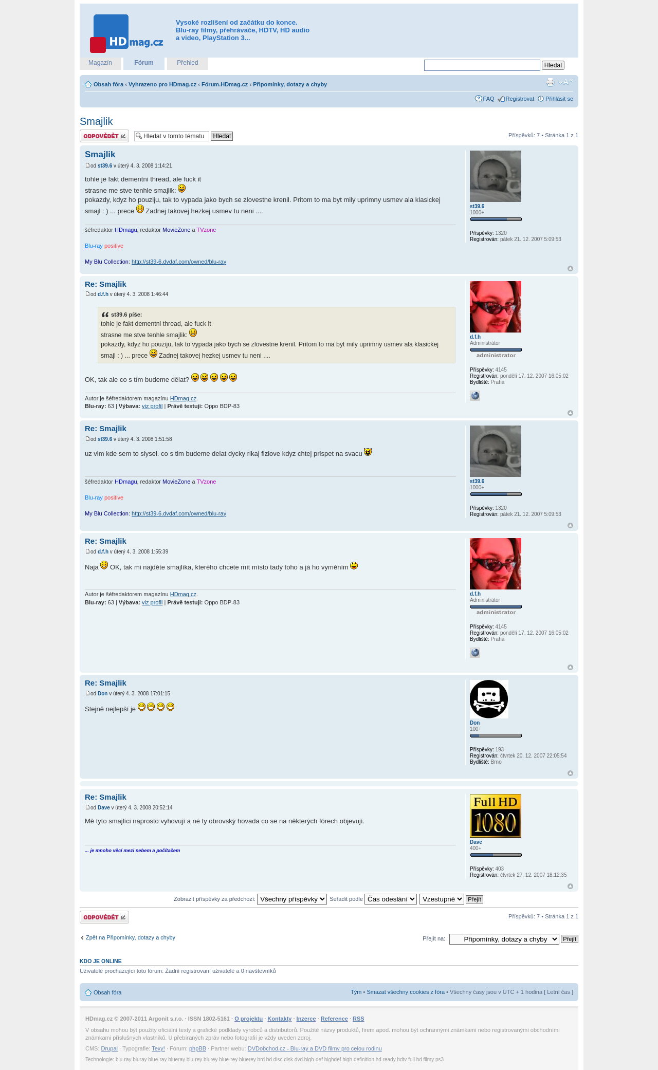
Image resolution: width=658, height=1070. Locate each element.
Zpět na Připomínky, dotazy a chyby (130, 937)
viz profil (152, 406)
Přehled (187, 62)
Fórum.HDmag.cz (225, 84)
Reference (334, 1019)
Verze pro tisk (550, 82)
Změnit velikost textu (565, 82)
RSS (358, 1019)
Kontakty (279, 1019)
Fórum (143, 62)
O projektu (248, 1019)
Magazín (100, 62)
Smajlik (96, 121)
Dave (104, 807)
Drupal (109, 1048)
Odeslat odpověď (104, 136)
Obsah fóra (108, 84)
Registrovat (520, 99)
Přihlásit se (559, 99)
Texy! (158, 1048)
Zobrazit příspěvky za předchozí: (250, 899)
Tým (356, 992)
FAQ (489, 99)
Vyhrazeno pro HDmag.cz (162, 84)
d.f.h (103, 294)
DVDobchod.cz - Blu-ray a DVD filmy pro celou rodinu (315, 1048)
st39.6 (105, 166)
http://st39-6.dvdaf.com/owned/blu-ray (179, 262)
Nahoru (570, 268)
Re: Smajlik (105, 284)
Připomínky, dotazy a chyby (290, 84)
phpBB (197, 1048)
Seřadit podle (373, 899)
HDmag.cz (183, 398)
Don (102, 693)
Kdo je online (101, 961)
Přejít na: (434, 938)
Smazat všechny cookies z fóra (406, 992)
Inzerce (306, 1019)
